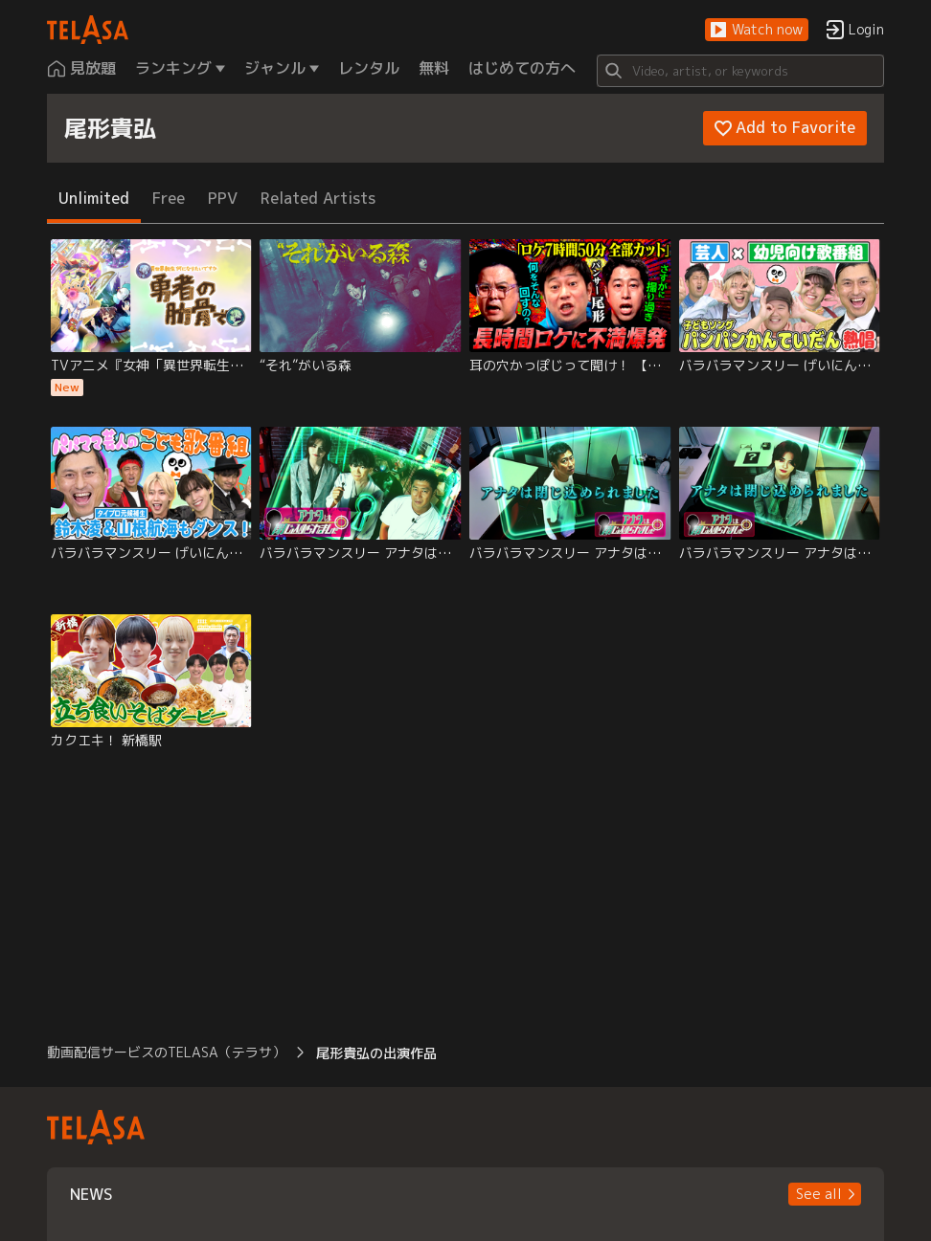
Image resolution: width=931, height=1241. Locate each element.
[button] (756, 30)
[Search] (740, 71)
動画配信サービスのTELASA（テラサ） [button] (166, 1052)
